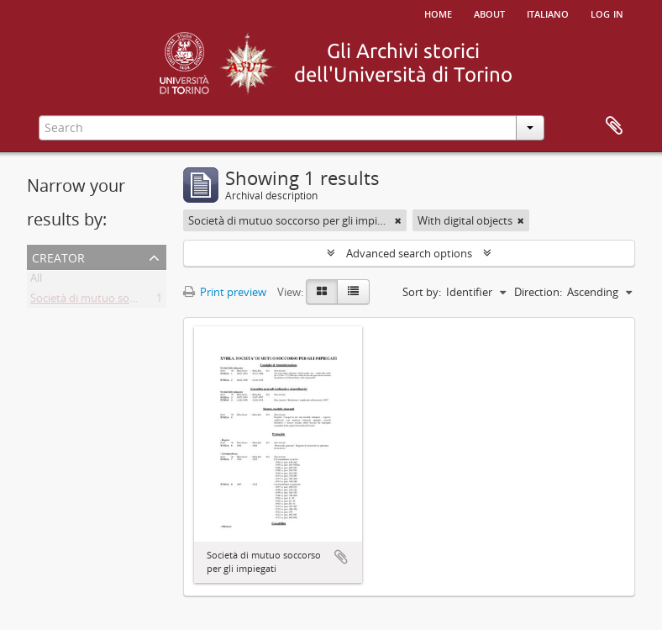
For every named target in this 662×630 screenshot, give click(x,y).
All (36, 281)
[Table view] (353, 291)
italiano (548, 12)
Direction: (538, 291)
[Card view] (322, 291)
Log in (607, 12)
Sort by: (421, 291)
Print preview (224, 291)
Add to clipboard (341, 556)
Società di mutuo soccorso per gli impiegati (137, 301)
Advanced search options (409, 253)
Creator (58, 256)
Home (438, 12)
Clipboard (614, 126)
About (489, 12)
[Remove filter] (398, 220)
